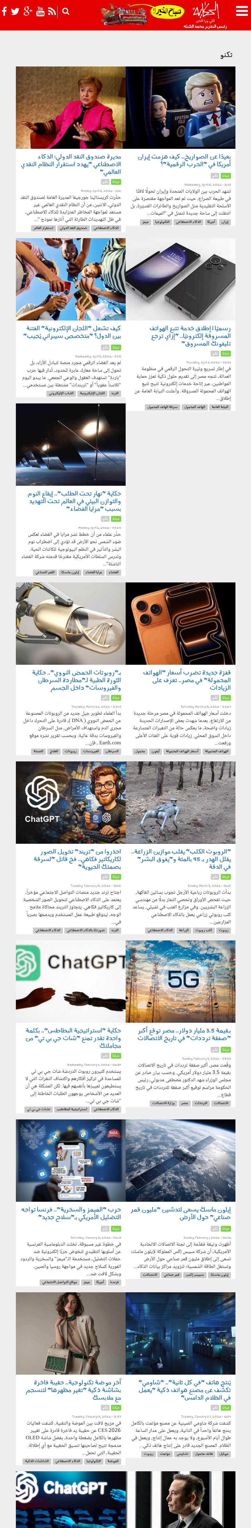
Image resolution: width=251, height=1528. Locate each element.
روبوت (223, 930)
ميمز (145, 222)
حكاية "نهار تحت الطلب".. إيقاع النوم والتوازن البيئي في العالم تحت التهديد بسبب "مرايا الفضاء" (74, 501)
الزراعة (184, 930)
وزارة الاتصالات (163, 1103)
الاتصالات (221, 1103)
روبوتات (71, 751)
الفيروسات (91, 751)
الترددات (201, 1103)
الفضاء (114, 572)
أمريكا (211, 222)
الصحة (38, 751)
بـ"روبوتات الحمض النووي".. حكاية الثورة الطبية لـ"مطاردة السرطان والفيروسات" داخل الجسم (76, 680)
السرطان (112, 751)
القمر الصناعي (45, 572)
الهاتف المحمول (194, 407)
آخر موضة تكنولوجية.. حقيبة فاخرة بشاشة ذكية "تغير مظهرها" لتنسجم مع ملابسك (73, 1390)
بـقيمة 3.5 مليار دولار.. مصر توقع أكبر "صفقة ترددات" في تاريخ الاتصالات (184, 1034)
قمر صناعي (171, 1275)
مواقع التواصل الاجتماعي (59, 1282)
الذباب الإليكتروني (61, 393)
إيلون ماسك (70, 572)
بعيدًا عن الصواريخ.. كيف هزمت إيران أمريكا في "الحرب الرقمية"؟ (184, 160)
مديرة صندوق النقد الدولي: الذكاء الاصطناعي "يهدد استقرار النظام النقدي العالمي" (71, 164)
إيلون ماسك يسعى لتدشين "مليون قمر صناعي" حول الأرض (181, 1213)
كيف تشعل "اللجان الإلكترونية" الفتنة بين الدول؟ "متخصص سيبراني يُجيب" (72, 332)
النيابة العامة (220, 407)
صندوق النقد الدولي (73, 228)
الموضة (113, 1461)
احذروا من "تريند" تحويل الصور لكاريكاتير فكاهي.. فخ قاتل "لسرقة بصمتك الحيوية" (77, 859)
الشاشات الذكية (37, 1461)
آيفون (156, 751)
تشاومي (182, 1454)
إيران (224, 222)
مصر (184, 1103)
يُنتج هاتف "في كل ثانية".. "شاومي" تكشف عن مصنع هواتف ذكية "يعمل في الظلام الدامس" (184, 1390)
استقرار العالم (43, 228)
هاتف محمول (204, 1454)
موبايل (223, 1454)
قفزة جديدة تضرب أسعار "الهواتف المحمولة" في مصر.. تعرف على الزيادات (187, 680)
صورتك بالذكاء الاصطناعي (86, 930)
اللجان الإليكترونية (92, 393)
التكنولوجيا (162, 222)
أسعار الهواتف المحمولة (182, 751)
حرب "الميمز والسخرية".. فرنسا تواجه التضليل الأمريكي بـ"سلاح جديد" (71, 1213)
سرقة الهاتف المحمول (162, 407)
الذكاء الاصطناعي (188, 222)
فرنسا (114, 1282)
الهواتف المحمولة (216, 751)
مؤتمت (165, 1454)
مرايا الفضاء (93, 572)
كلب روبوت (203, 930)
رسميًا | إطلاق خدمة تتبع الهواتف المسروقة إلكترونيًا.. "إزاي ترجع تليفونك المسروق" (190, 336)
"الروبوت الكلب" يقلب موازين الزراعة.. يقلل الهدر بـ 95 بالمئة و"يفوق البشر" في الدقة (181, 859)
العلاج (54, 751)
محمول (140, 751)
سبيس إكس (195, 1275)
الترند (115, 393)
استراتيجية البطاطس (72, 1109)
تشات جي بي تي (38, 1109)
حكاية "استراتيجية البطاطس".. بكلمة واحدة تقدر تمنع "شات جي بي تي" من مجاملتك (73, 1038)
